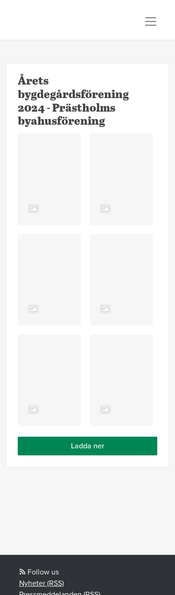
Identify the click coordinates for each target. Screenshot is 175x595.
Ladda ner (87, 446)
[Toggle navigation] (150, 21)
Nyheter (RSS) (41, 583)
